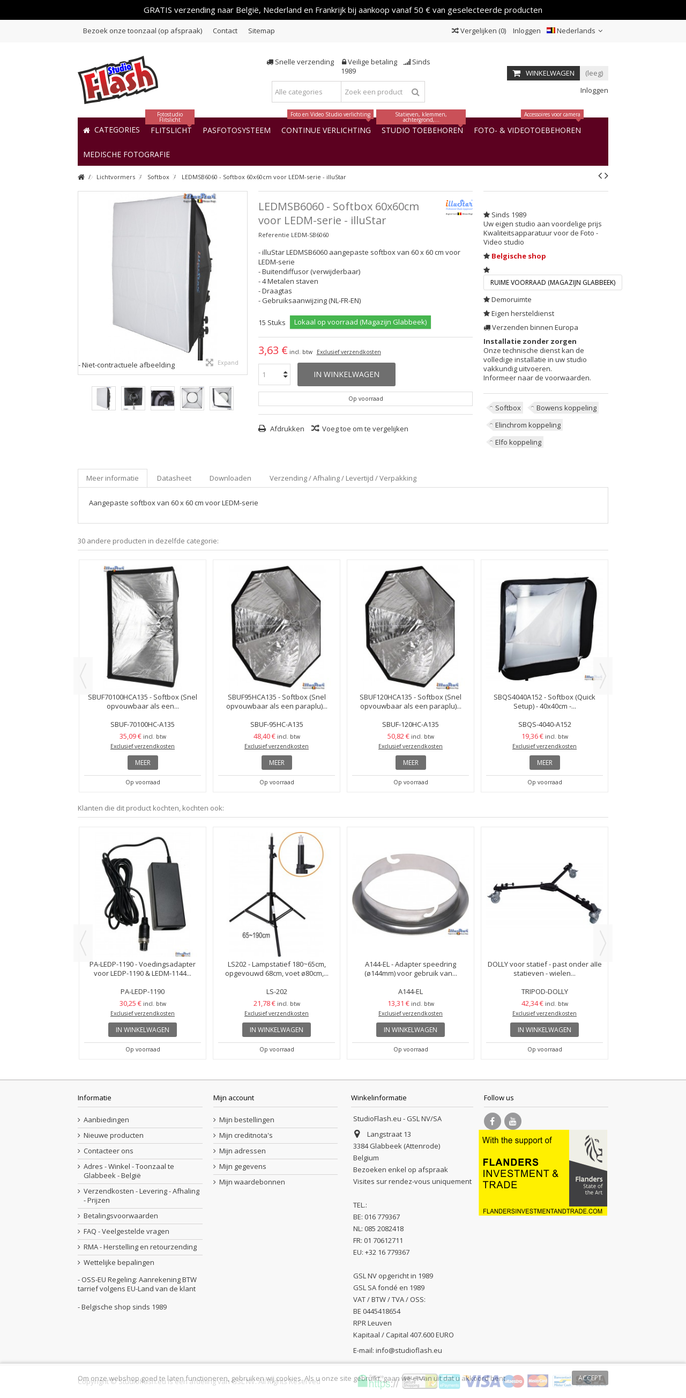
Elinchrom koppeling (528, 425)
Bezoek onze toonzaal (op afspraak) (142, 30)
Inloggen (526, 30)
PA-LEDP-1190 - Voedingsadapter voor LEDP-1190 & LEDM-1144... (143, 968)
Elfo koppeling (518, 442)
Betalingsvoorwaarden (121, 1215)
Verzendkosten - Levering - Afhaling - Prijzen (141, 1196)
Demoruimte (511, 299)
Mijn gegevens (242, 1166)
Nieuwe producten (114, 1135)
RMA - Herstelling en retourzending (140, 1247)
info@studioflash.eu (409, 1350)
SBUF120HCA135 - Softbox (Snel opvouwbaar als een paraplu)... (410, 701)
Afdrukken (286, 428)
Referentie (273, 235)
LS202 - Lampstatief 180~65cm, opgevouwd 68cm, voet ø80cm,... (277, 968)
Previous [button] (83, 676)
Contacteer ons (108, 1151)
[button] (126, 154)
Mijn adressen (242, 1151)
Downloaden (230, 478)
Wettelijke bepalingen (119, 1262)
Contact (225, 30)
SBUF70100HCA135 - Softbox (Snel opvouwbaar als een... (142, 701)
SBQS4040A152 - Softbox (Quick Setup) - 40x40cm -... (544, 701)
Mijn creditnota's (246, 1135)
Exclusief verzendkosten (349, 352)
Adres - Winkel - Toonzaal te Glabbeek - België (129, 1171)
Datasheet (174, 478)
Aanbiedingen (106, 1119)
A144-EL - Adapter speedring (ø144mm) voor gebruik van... (410, 968)
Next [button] (603, 676)
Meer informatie (112, 478)
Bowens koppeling (566, 408)
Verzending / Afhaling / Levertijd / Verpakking (343, 478)
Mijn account (233, 1097)
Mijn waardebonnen (252, 1182)
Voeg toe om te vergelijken (365, 428)
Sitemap (261, 30)
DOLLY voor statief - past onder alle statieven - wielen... (545, 968)
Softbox (508, 408)
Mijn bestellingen (246, 1119)
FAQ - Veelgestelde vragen (126, 1231)
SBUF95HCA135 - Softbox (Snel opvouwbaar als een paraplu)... (276, 701)
